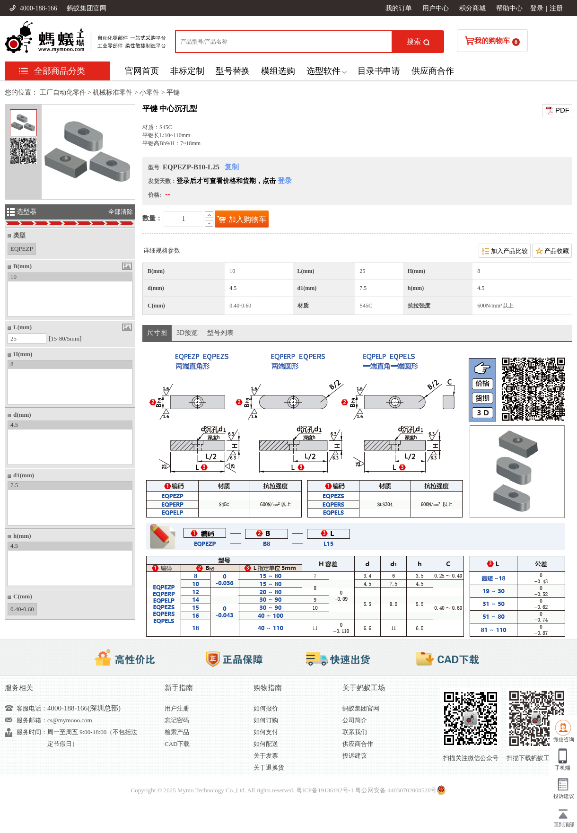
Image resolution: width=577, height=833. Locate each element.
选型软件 (323, 71)
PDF (557, 110)
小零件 (149, 92)
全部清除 (120, 211)
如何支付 (266, 732)
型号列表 (220, 332)
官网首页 (142, 71)
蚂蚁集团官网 (86, 8)
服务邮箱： (32, 720)
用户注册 (177, 708)
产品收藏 (552, 250)
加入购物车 (241, 219)
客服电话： (32, 708)
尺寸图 (157, 332)
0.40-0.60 (22, 608)
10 (13, 276)
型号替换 (233, 71)
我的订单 (398, 8)
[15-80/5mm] (65, 338)
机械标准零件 (112, 92)
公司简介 (354, 720)
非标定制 (187, 71)
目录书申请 (379, 71)
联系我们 (354, 732)
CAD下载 (177, 743)
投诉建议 (354, 755)
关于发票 (266, 755)
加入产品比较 (504, 250)
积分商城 (472, 8)
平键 (173, 92)
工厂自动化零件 (63, 92)
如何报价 (266, 708)
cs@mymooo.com (69, 720)
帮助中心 (509, 8)
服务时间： (32, 732)
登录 (536, 8)
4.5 (14, 424)
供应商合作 (432, 71)
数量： (152, 218)
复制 (232, 167)
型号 (153, 167)
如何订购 (266, 720)
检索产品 (177, 732)
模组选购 (278, 71)
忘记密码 (177, 720)
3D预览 (187, 332)
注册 (556, 8)
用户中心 (435, 8)
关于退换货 (269, 767)
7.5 (14, 485)
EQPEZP (21, 247)
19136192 (330, 790)
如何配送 (266, 743)
